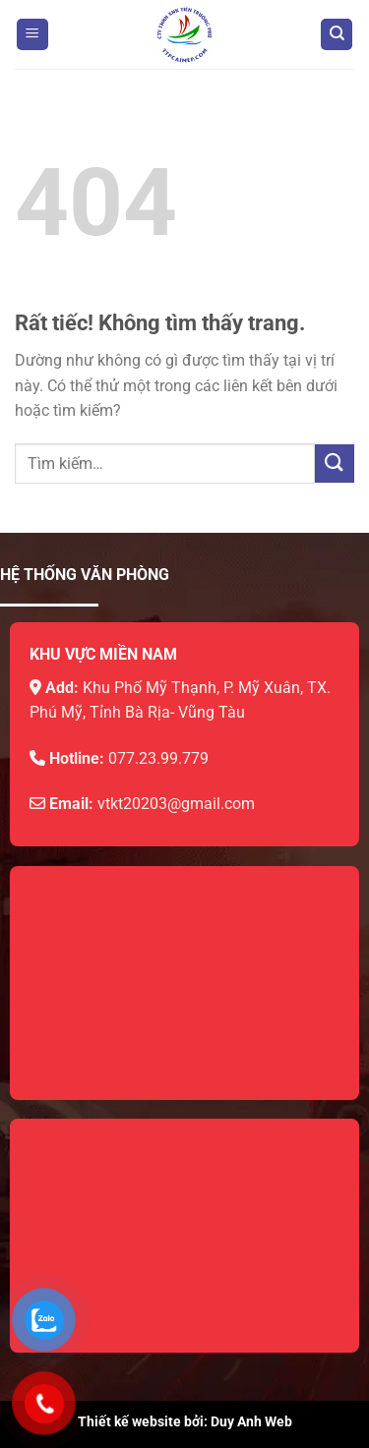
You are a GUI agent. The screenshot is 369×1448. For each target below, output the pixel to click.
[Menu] (32, 35)
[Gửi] (334, 463)
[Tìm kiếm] (336, 35)
